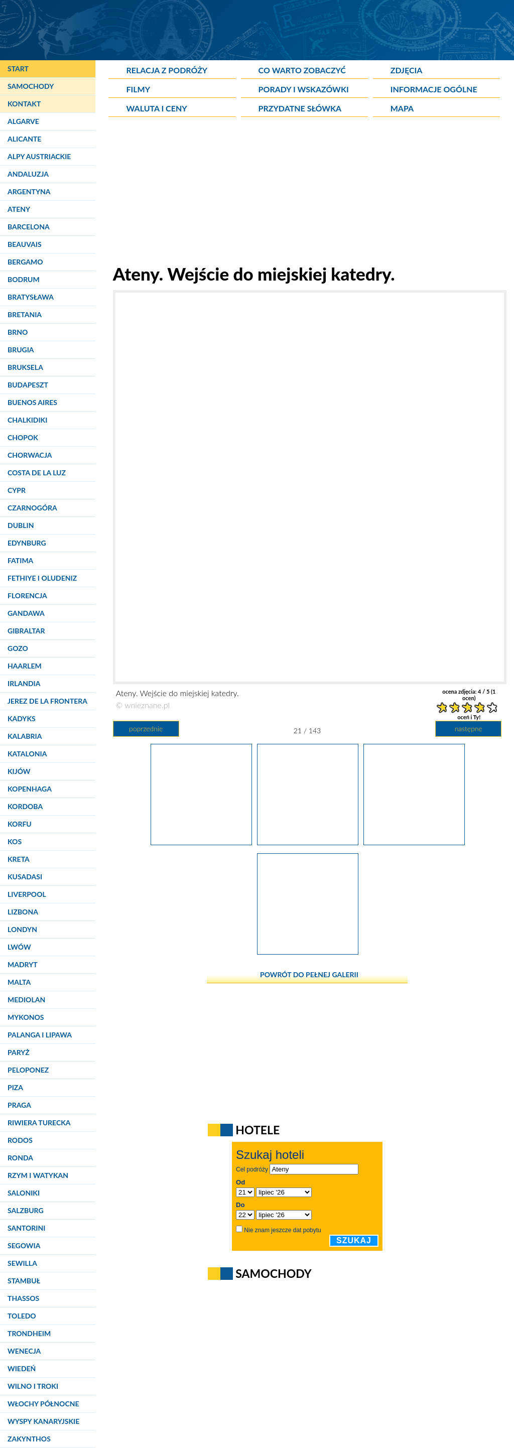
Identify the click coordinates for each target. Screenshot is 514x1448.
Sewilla (22, 1263)
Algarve (23, 121)
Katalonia (27, 753)
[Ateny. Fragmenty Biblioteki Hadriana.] (414, 841)
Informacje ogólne (434, 89)
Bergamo (25, 261)
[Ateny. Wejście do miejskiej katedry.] (307, 841)
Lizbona (23, 911)
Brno (18, 332)
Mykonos (26, 1017)
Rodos (20, 1140)
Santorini (26, 1228)
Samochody (31, 86)
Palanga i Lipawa (40, 1034)
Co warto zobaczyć (302, 70)
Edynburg (27, 543)
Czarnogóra (32, 507)
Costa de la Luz (37, 472)
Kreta (19, 859)
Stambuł (24, 1280)
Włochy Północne (43, 1403)
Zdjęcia (407, 70)
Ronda (20, 1157)
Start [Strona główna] (18, 68)
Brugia (21, 349)
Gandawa (26, 613)
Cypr (17, 490)
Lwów (19, 947)
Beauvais (25, 244)
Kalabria (25, 736)
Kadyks (22, 718)
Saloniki (24, 1193)
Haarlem (25, 666)
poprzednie (146, 728)
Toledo (22, 1315)
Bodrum (24, 279)
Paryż (19, 1052)
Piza (15, 1087)
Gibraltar (26, 630)
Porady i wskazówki (304, 89)
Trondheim (29, 1333)
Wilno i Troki (33, 1386)
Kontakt (24, 103)
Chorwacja (30, 455)
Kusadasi (25, 876)
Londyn (22, 929)
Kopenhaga (30, 788)
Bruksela (25, 367)
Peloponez (28, 1070)
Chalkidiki (27, 420)
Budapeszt (28, 384)
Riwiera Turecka (39, 1122)
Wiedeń (22, 1368)
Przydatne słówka (300, 108)
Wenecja (24, 1351)
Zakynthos (29, 1438)
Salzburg (26, 1210)
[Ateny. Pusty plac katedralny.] (201, 841)
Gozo (18, 648)
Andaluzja (28, 174)
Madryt (23, 964)
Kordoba (25, 806)
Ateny (19, 209)
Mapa (402, 108)
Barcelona (29, 226)
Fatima (20, 560)
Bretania (25, 314)
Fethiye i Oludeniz (42, 578)
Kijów (19, 771)
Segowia (24, 1245)
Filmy (138, 89)
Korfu (20, 824)
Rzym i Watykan (38, 1175)
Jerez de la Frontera (47, 701)
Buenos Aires (32, 402)
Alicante (24, 139)
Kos (15, 841)
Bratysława (31, 297)
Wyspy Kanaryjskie (43, 1421)
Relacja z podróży (166, 70)
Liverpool (27, 894)
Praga (19, 1105)
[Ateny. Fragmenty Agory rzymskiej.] (307, 951)
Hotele (257, 1130)
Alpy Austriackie (39, 156)
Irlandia (24, 683)
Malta (19, 982)
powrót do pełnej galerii (309, 974)
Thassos (23, 1298)
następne (468, 728)
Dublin (21, 525)
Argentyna (29, 191)
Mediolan (26, 999)
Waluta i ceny (156, 108)
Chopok (23, 437)
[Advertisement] (307, 192)
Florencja (27, 595)
